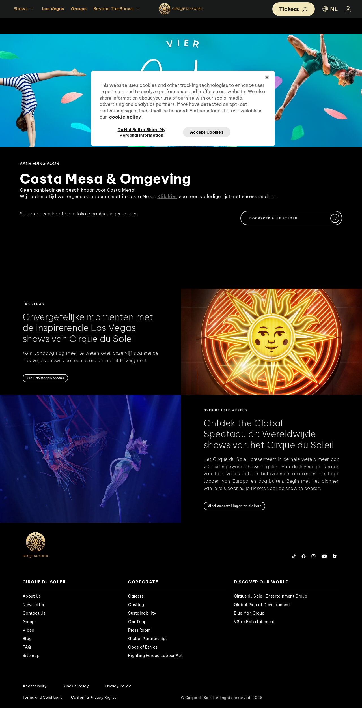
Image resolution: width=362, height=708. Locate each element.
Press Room (139, 630)
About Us (32, 596)
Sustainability (142, 613)
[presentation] (71, 582)
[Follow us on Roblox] (334, 556)
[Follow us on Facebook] (304, 556)
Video (28, 630)
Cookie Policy (76, 686)
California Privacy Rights (94, 697)
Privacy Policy (118, 686)
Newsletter (33, 604)
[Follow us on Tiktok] (294, 556)
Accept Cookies (206, 132)
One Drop (137, 621)
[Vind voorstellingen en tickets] (234, 506)
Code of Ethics (143, 647)
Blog (27, 638)
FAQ (27, 647)
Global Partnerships (147, 638)
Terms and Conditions (42, 697)
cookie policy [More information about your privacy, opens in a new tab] (125, 117)
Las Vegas (53, 8)
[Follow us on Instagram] (313, 556)
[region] (183, 108)
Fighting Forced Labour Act (155, 655)
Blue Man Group (249, 613)
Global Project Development (262, 604)
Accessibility (35, 686)
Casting (136, 604)
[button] (293, 9)
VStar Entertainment (254, 621)
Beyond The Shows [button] (117, 9)
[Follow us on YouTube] (324, 556)
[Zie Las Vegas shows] (45, 378)
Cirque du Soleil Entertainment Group (270, 596)
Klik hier (167, 196)
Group (29, 621)
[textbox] (291, 218)
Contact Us (34, 613)
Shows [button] (24, 9)
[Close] (267, 77)
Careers (135, 596)
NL (330, 8)
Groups (79, 8)
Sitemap (31, 655)
